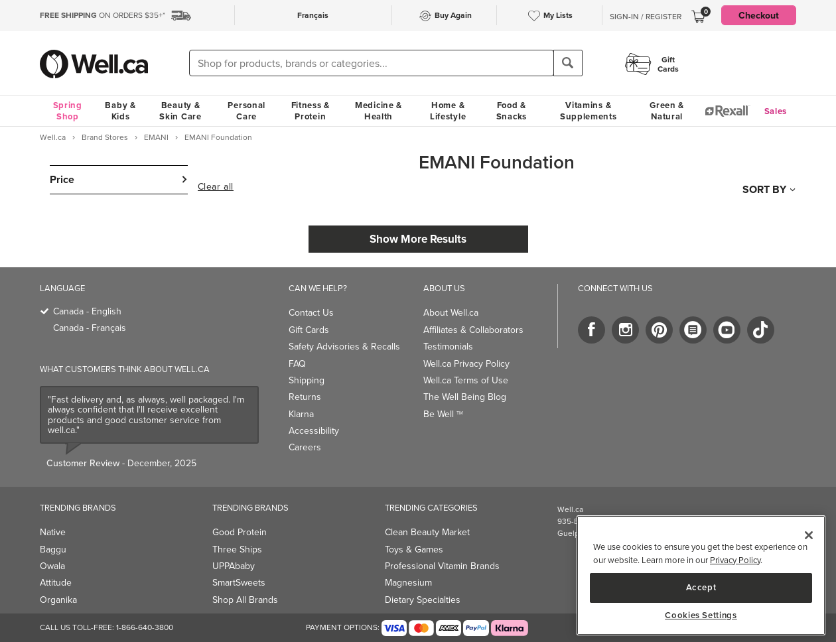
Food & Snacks (511, 110)
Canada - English (87, 311)
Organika (58, 600)
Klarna (301, 414)
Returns (305, 397)
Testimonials (448, 346)
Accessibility (314, 431)
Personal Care (246, 110)
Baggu (53, 549)
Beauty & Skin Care (180, 110)
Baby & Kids (120, 110)
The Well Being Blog (464, 397)
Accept (701, 587)
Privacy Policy (735, 560)
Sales (776, 111)
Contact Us (311, 313)
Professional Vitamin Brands (442, 566)
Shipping (306, 380)
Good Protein (239, 532)
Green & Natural (667, 110)
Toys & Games (414, 549)
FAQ (297, 364)
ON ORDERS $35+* (102, 15)
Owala (52, 566)
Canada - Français (89, 328)
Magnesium (408, 583)
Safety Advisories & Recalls (344, 346)
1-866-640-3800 (144, 627)
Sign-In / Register (645, 17)
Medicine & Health (378, 110)
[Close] (808, 535)
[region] (701, 575)
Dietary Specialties (422, 600)
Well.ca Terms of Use (465, 380)
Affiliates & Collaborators (473, 330)
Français (312, 15)
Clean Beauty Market (427, 532)
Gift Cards (309, 330)
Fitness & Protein (310, 110)
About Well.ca (450, 313)
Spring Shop (67, 110)
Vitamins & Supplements (588, 110)
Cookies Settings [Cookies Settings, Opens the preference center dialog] (701, 615)
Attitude (56, 583)
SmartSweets (238, 583)
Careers (305, 447)
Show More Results (418, 239)
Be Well (443, 414)
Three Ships (237, 549)
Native (53, 532)
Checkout (758, 15)
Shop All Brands (245, 600)
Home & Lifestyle (448, 110)
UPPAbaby (233, 566)
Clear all (216, 187)
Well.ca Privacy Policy (466, 364)
